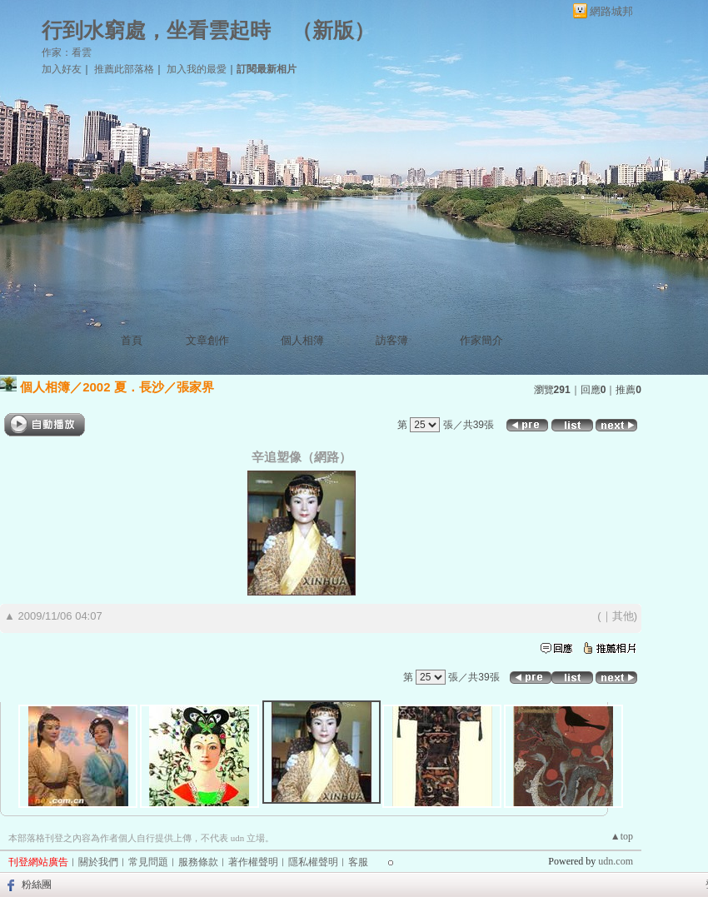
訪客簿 (392, 340)
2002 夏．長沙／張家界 (148, 387)
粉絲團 (37, 884)
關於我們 (98, 862)
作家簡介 (481, 340)
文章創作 (207, 340)
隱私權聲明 (313, 862)
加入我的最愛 (197, 69)
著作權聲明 (253, 862)
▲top (622, 836)
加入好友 (62, 69)
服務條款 (198, 862)
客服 (358, 862)
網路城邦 (611, 11)
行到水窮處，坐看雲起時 (156, 30)
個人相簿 (302, 340)
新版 (333, 30)
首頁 (131, 340)
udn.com (615, 861)
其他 (623, 616)
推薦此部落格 (124, 69)
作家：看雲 (67, 52)
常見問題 (148, 862)
